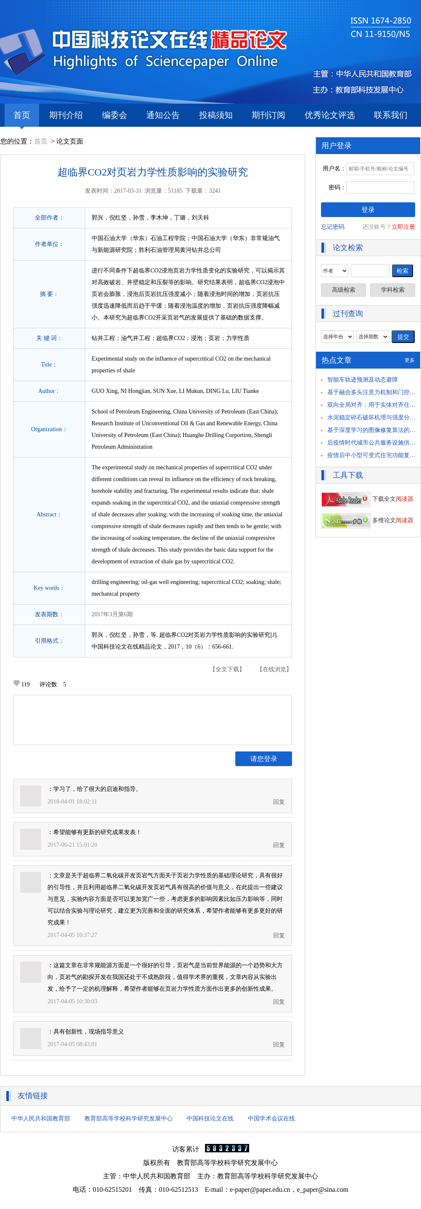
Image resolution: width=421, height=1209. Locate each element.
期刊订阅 (268, 115)
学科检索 (393, 290)
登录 (368, 209)
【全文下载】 (227, 669)
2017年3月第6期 (112, 614)
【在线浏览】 (274, 669)
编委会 (114, 115)
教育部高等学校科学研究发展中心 (128, 1118)
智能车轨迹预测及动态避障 (362, 380)
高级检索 (343, 290)
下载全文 (367, 499)
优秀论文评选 (330, 115)
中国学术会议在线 (271, 1118)
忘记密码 (333, 227)
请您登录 (263, 758)
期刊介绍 (66, 115)
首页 (21, 118)
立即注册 (403, 227)
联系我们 (391, 115)
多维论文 (367, 520)
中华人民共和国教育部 (40, 1118)
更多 (410, 360)
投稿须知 (216, 115)
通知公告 (163, 115)
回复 (279, 802)
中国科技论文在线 (210, 1118)
